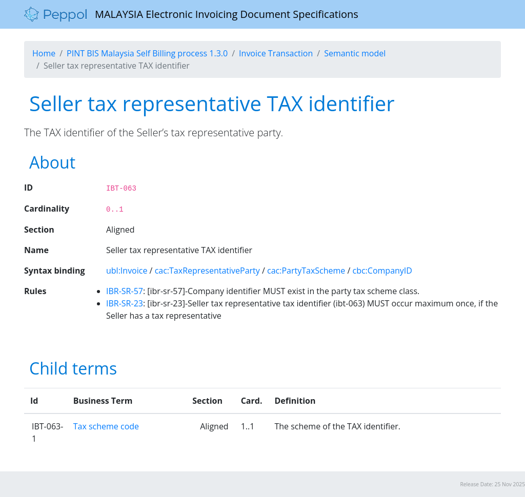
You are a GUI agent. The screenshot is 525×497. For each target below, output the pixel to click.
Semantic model (355, 53)
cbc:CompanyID (382, 270)
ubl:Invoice (126, 270)
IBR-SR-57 (124, 291)
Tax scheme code (106, 426)
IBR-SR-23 (124, 303)
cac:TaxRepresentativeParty (207, 270)
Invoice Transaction (276, 53)
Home (43, 53)
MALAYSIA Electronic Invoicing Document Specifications (191, 14)
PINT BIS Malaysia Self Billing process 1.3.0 (147, 53)
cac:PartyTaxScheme (306, 270)
